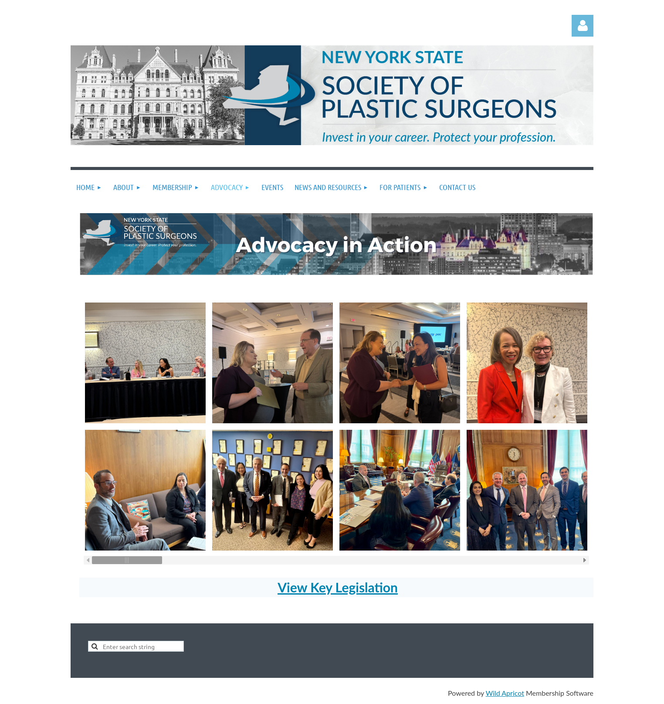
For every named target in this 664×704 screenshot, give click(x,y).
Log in (582, 26)
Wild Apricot (505, 693)
